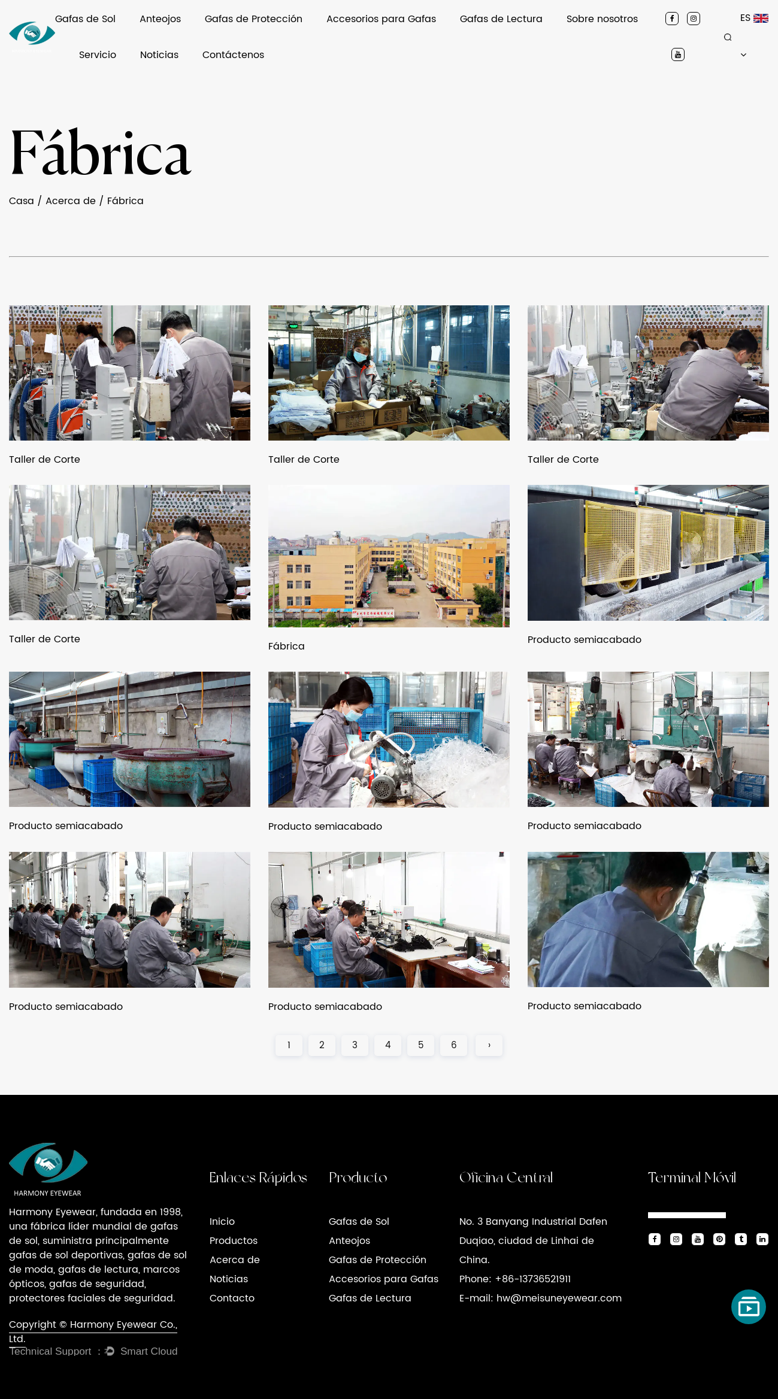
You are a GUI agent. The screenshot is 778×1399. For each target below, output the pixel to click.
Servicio (97, 55)
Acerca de (71, 201)
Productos (234, 1241)
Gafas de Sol (85, 19)
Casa (21, 201)
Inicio (222, 1222)
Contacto (232, 1298)
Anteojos (160, 19)
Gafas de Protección (253, 19)
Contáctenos (233, 55)
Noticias (159, 55)
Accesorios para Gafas (381, 19)
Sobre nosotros (602, 19)
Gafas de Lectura (501, 19)
